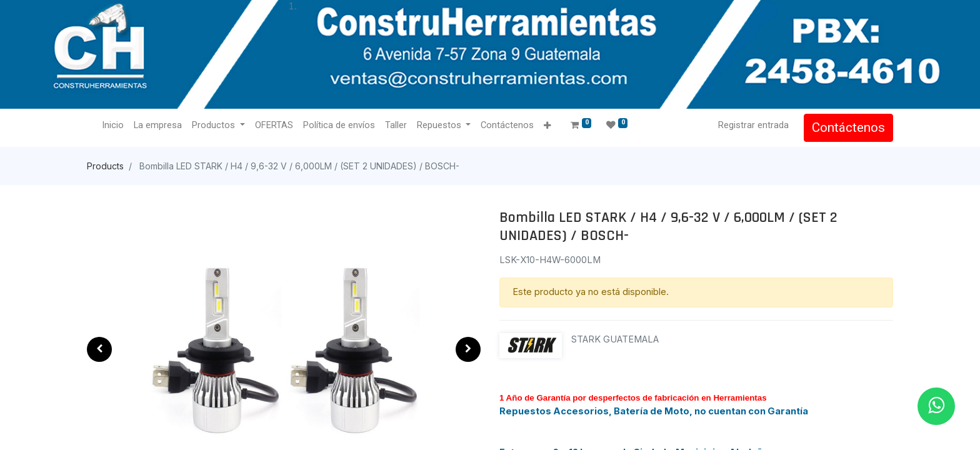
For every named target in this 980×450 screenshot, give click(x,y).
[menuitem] (113, 126)
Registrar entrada (753, 125)
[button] (547, 126)
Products (105, 166)
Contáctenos (848, 127)
